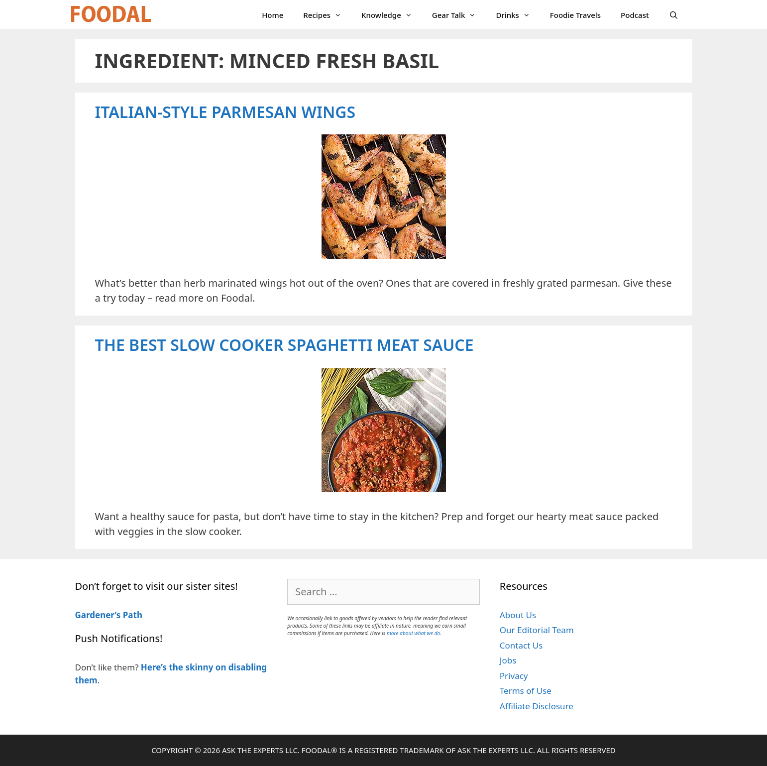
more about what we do (413, 633)
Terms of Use (525, 690)
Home (272, 15)
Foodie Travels (575, 15)
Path (131, 615)
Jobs (508, 660)
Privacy (514, 675)
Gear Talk (459, 14)
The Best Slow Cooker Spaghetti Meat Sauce (284, 344)
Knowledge (391, 14)
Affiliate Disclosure (536, 706)
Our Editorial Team (537, 630)
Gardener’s (98, 615)
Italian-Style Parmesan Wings (225, 111)
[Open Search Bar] (673, 14)
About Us (518, 615)
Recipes (327, 14)
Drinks (518, 14)
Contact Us (521, 645)
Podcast (635, 15)
